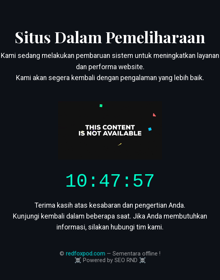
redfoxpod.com (85, 256)
